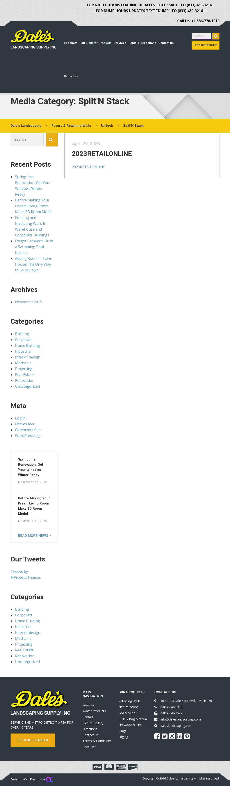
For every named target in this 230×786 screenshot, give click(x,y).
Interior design (27, 357)
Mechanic (23, 362)
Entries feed (25, 423)
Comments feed (28, 429)
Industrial (23, 351)
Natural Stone (128, 707)
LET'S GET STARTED (33, 740)
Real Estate (24, 374)
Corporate (24, 339)
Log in (20, 418)
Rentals (133, 43)
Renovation (24, 380)
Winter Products (94, 711)
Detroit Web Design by (32, 779)
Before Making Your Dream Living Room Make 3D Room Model (33, 206)
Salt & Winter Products (95, 43)
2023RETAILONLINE (105, 157)
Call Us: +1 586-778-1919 (198, 20)
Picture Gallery (92, 723)
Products (70, 43)
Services (120, 43)
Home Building (27, 345)
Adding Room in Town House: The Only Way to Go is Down (33, 264)
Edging (123, 737)
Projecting (23, 368)
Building (22, 333)
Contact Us (166, 43)
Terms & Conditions (97, 741)
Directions (148, 43)
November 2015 (28, 301)
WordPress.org (27, 435)
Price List (71, 76)
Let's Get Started (205, 45)
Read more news (33, 536)
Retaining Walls (129, 701)
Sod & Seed (126, 713)
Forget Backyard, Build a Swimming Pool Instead (34, 246)
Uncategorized (27, 386)
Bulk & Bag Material (133, 719)
